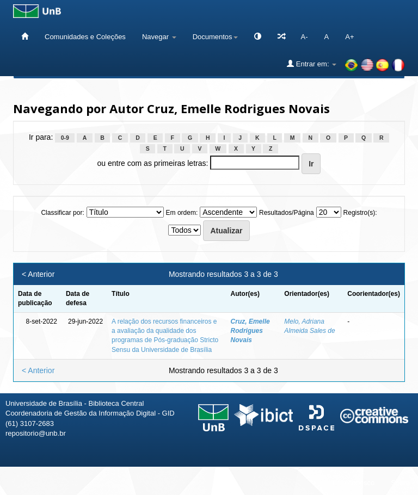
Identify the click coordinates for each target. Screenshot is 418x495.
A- (304, 37)
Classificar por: (62, 212)
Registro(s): (360, 212)
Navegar (159, 37)
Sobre (400, 483)
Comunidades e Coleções (85, 37)
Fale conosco (353, 483)
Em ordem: (182, 212)
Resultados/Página (286, 212)
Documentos (215, 37)
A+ (349, 37)
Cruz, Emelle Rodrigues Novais (250, 331)
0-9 (65, 137)
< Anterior (38, 274)
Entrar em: (311, 63)
